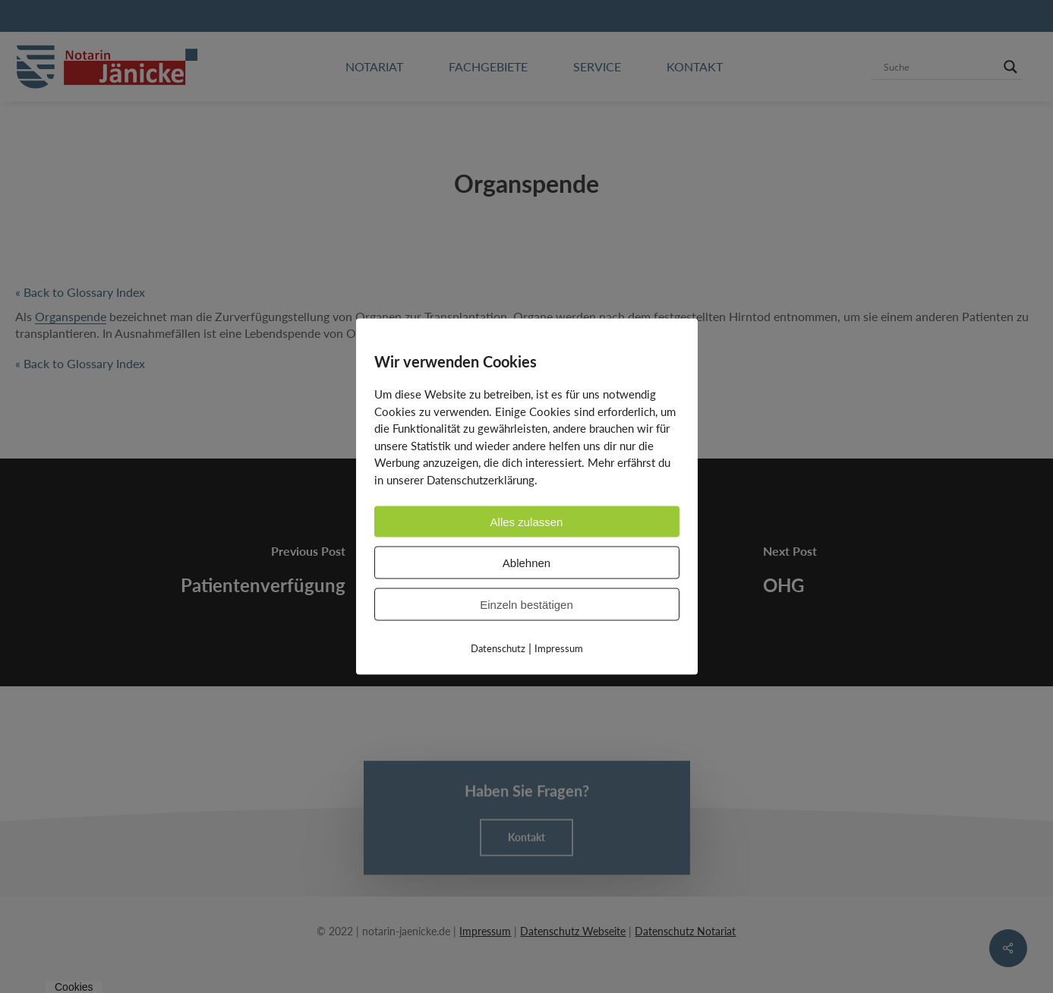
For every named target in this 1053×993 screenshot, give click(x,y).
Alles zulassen (526, 521)
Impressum (558, 648)
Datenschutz (498, 648)
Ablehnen (526, 562)
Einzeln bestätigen (526, 604)
